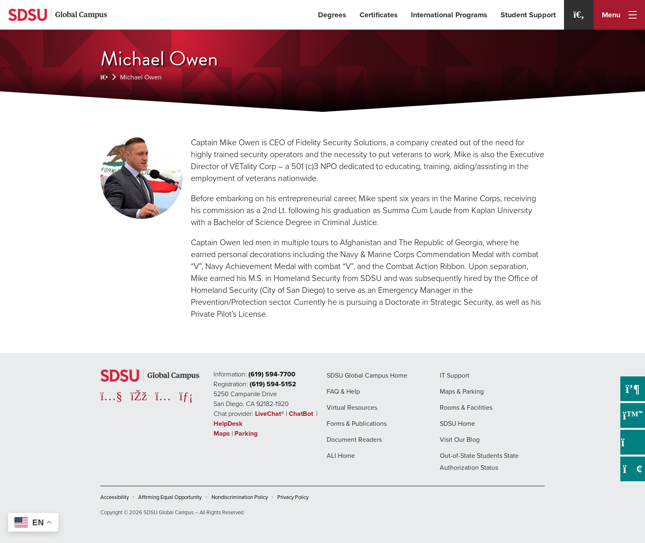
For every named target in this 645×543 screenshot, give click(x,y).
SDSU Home (457, 423)
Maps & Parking (462, 391)
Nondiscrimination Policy (239, 497)
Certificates (379, 15)
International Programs (449, 15)
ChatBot (302, 413)
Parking (246, 433)
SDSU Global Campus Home (367, 375)
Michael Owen (141, 77)
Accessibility (114, 497)
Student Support (528, 15)
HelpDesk (228, 423)
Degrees (332, 15)
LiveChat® (269, 413)
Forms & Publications (357, 423)
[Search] (579, 15)
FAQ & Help (343, 391)
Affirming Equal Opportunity (170, 497)
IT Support (454, 375)
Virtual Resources (352, 407)
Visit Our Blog (460, 439)
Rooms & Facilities (466, 407)
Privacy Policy (293, 497)
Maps (221, 433)
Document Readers (354, 439)
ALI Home (341, 455)
